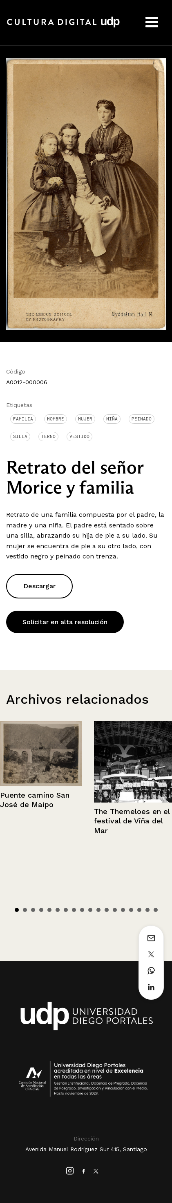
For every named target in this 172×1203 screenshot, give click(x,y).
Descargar (39, 586)
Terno (48, 436)
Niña (112, 419)
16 (139, 910)
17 (147, 910)
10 (90, 910)
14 (123, 910)
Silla (20, 436)
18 (156, 910)
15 (131, 910)
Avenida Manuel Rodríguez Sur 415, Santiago (86, 1149)
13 (115, 910)
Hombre (55, 419)
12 (107, 910)
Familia (23, 419)
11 (98, 910)
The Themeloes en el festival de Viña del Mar (132, 821)
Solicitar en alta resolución (64, 622)
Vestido (79, 436)
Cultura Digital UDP (63, 26)
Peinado (142, 419)
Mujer (85, 419)
